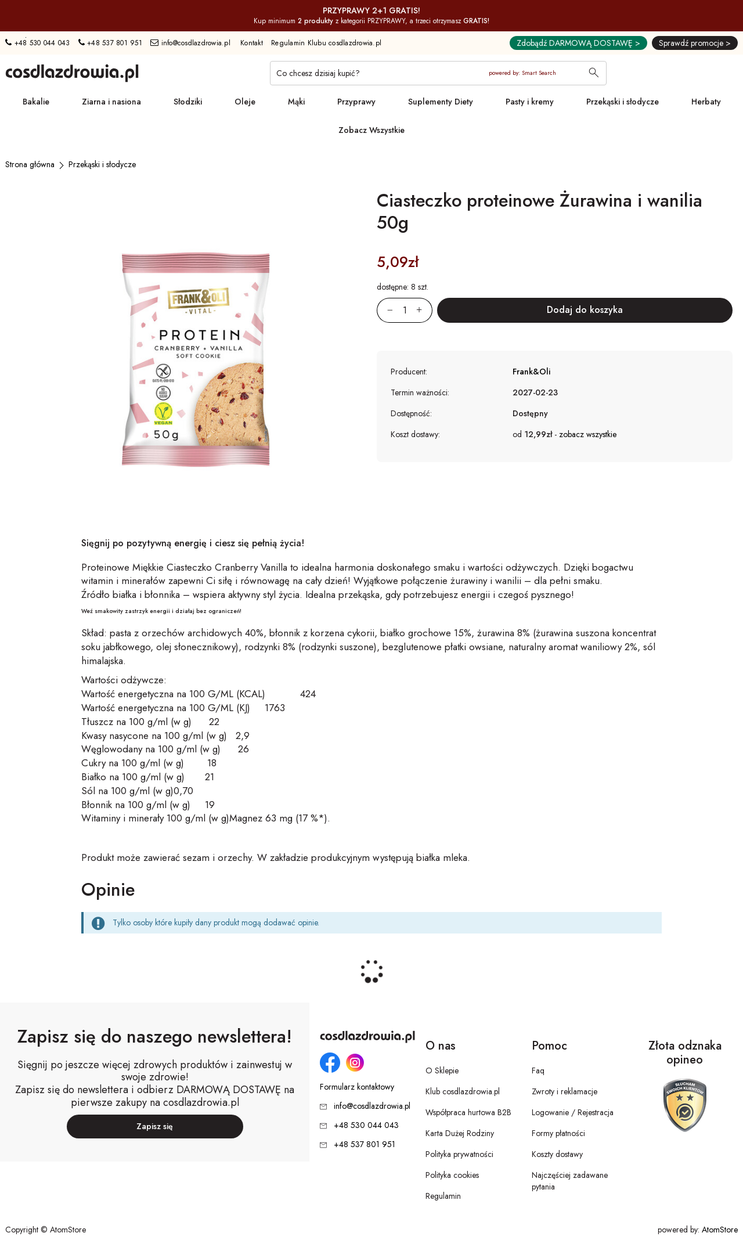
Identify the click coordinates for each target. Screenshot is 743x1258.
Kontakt (251, 43)
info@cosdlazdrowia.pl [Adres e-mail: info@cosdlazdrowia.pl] (190, 43)
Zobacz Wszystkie (371, 130)
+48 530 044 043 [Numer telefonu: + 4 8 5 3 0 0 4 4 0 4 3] (37, 43)
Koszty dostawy (557, 1154)
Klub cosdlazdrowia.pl (462, 1091)
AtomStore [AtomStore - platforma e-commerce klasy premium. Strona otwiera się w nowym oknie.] (720, 1229)
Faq (538, 1070)
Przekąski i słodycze (622, 101)
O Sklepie (442, 1070)
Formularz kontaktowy (357, 1087)
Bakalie (36, 101)
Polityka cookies (452, 1175)
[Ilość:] (404, 310)
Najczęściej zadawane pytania (570, 1180)
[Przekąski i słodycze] (102, 164)
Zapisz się (154, 1126)
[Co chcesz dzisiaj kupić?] (438, 73)
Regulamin (443, 1196)
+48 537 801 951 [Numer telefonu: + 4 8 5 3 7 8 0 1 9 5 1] (110, 43)
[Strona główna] (30, 164)
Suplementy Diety (440, 101)
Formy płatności (558, 1133)
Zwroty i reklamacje (564, 1091)
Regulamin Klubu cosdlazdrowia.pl (326, 43)
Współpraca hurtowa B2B (468, 1112)
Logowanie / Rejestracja (573, 1112)
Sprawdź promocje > (695, 43)
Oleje (245, 101)
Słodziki (188, 101)
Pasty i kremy (530, 101)
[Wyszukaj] (594, 74)
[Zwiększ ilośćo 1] (424, 310)
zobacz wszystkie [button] (587, 434)
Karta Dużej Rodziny (459, 1133)
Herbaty (706, 101)
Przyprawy (356, 101)
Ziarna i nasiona (111, 101)
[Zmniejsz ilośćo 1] (385, 310)
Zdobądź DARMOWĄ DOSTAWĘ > (578, 43)
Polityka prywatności (459, 1154)
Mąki (296, 101)
